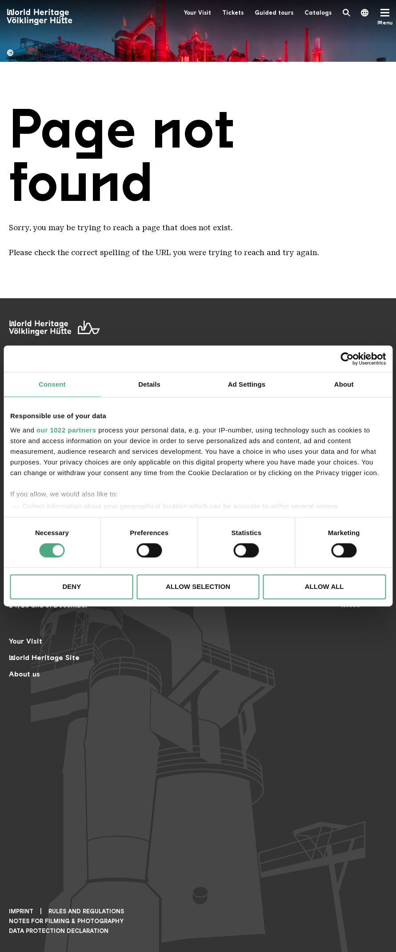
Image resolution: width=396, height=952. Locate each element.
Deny (71, 587)
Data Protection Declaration (58, 931)
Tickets (233, 12)
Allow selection (198, 587)
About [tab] (344, 384)
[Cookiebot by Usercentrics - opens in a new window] (347, 358)
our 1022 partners (66, 430)
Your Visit (197, 12)
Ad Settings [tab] (246, 384)
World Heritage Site (44, 657)
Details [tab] (149, 384)
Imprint (21, 911)
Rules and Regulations (86, 911)
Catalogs (318, 12)
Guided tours (274, 12)
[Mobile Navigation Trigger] (384, 17)
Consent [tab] (52, 384)
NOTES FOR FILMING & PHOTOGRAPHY (66, 921)
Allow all (324, 587)
